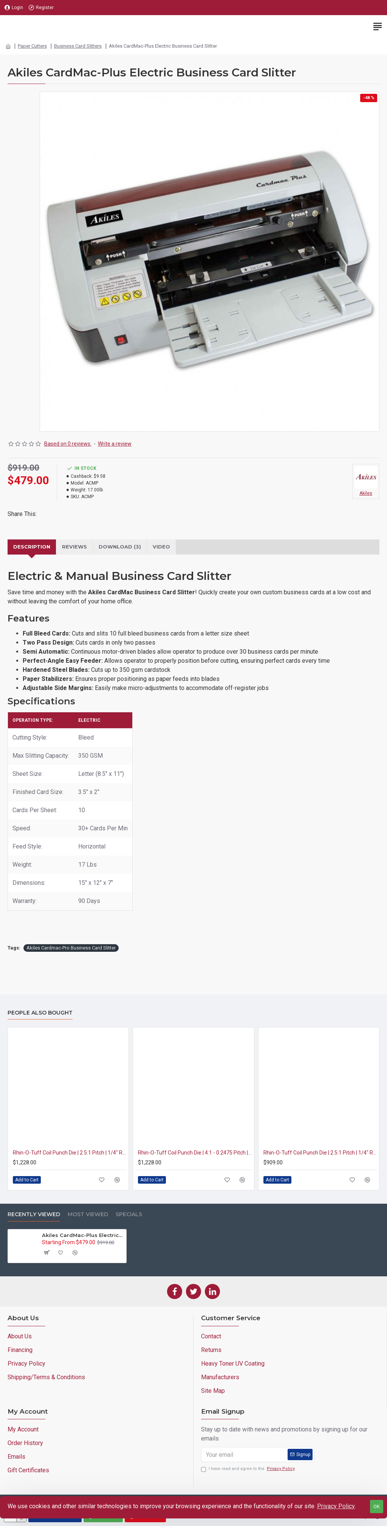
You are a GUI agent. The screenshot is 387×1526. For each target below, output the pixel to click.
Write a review (115, 444)
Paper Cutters (32, 46)
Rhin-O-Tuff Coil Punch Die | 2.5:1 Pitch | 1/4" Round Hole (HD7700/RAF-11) (70, 1153)
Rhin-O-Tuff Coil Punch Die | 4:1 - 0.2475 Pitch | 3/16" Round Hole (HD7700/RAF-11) (195, 1153)
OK (376, 1506)
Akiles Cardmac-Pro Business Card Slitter (71, 948)
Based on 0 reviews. (67, 444)
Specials (129, 1214)
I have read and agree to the (248, 1469)
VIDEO (161, 547)
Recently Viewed (34, 1214)
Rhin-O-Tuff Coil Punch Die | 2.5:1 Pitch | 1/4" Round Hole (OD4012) (320, 1153)
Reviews (74, 547)
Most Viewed (88, 1214)
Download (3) (120, 547)
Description (31, 547)
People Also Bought (40, 1013)
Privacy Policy (336, 1506)
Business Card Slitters (78, 46)
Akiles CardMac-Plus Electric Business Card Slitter (83, 1235)
